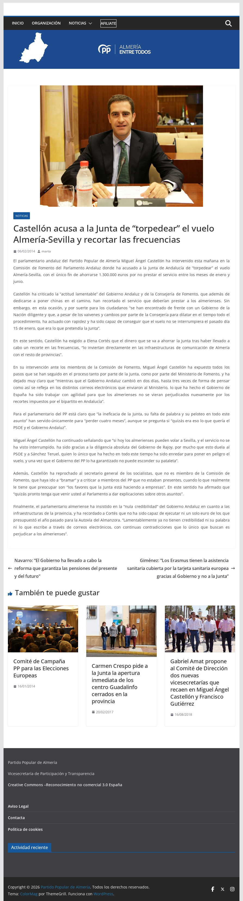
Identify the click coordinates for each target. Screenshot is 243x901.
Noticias (77, 23)
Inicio (18, 23)
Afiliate (108, 23)
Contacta (16, 817)
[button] (89, 23)
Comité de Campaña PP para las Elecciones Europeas (41, 668)
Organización (46, 23)
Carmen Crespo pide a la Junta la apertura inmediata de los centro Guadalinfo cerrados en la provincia (120, 683)
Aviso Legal (18, 806)
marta (46, 251)
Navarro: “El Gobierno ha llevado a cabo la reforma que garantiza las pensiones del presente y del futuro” (62, 568)
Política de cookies (25, 829)
